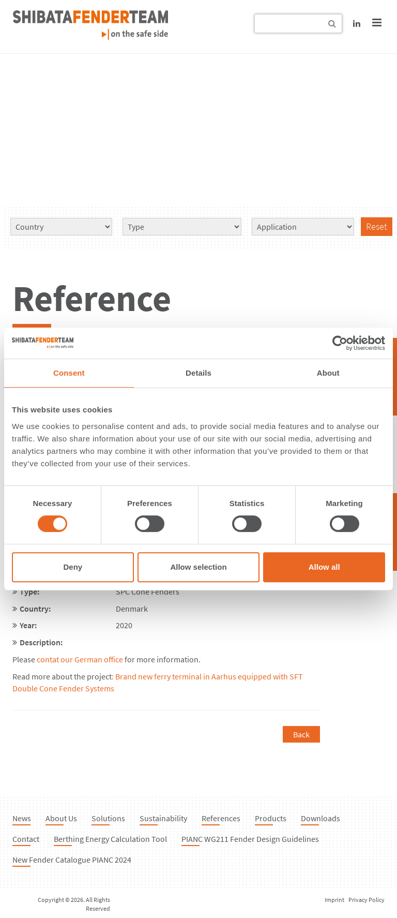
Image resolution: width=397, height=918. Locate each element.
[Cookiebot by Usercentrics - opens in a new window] (340, 343)
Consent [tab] (69, 372)
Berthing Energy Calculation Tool (110, 839)
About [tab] (328, 372)
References (221, 818)
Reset (376, 226)
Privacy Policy (366, 900)
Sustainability (163, 818)
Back (301, 734)
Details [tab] (198, 372)
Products (270, 818)
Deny (72, 566)
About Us (61, 818)
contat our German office (80, 659)
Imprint (334, 900)
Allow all (324, 566)
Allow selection (198, 566)
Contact (25, 839)
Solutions (108, 818)
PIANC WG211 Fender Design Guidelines (250, 839)
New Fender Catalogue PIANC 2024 (71, 859)
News (21, 818)
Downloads (320, 818)
